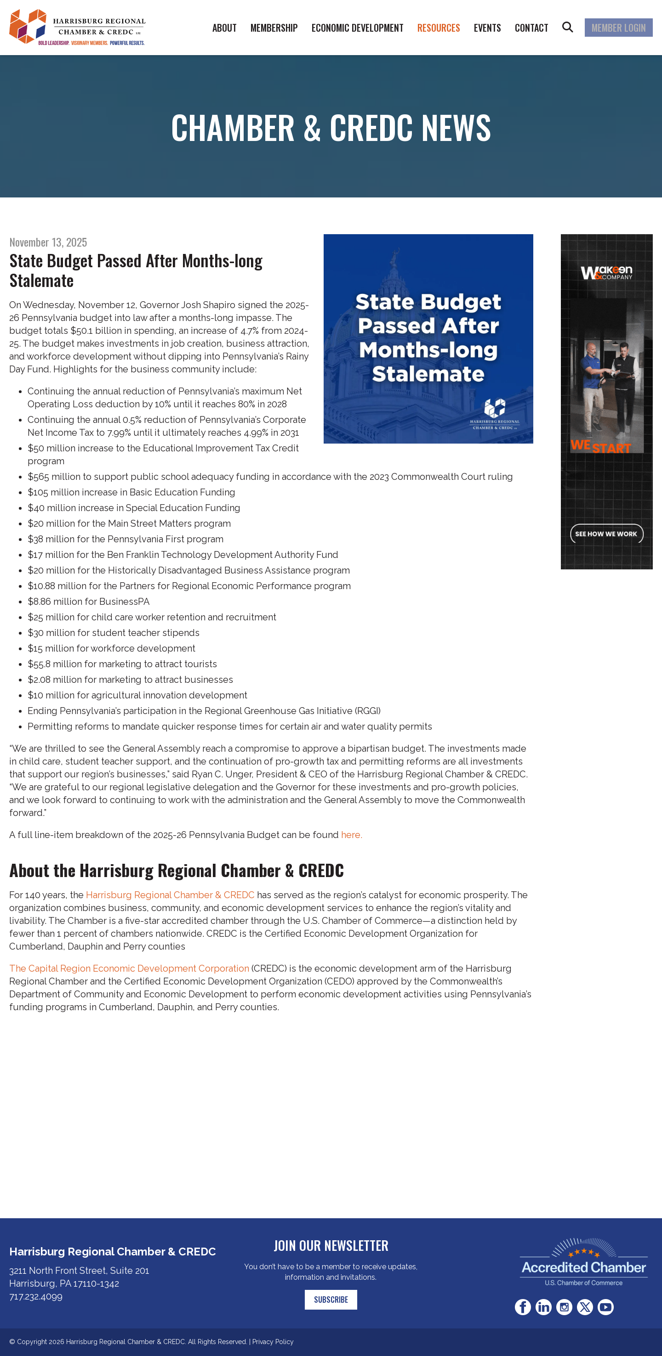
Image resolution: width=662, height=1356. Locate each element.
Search (567, 27)
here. (351, 834)
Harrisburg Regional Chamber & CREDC (170, 894)
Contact (531, 27)
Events (487, 27)
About (224, 27)
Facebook (523, 1307)
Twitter (585, 1307)
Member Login (619, 27)
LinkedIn (544, 1307)
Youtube (606, 1307)
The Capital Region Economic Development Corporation (129, 968)
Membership (274, 27)
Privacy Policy (273, 1341)
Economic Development (358, 27)
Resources (438, 27)
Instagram (564, 1307)
